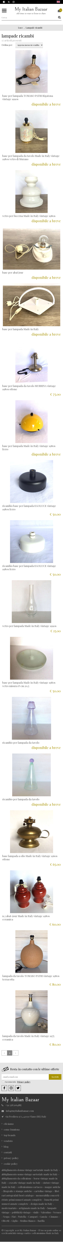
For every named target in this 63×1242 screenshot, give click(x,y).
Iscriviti (55, 1077)
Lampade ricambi (34, 28)
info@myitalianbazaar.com (18, 1111)
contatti (8, 1152)
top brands (9, 1135)
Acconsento (9, 1082)
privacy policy (11, 1158)
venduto (8, 1141)
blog (6, 1146)
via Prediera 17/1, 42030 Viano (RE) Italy (24, 1116)
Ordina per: (7, 45)
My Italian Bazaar (31, 10)
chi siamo (9, 1124)
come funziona (12, 1129)
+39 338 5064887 (12, 1105)
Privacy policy (23, 1082)
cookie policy (11, 1164)
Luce (20, 28)
